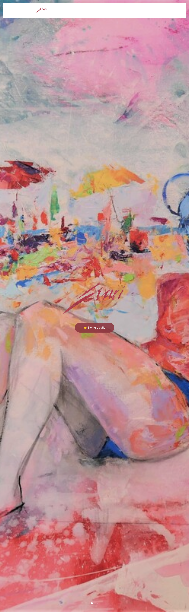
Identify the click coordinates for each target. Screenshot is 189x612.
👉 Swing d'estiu (95, 327)
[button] (92, 603)
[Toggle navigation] (149, 10)
